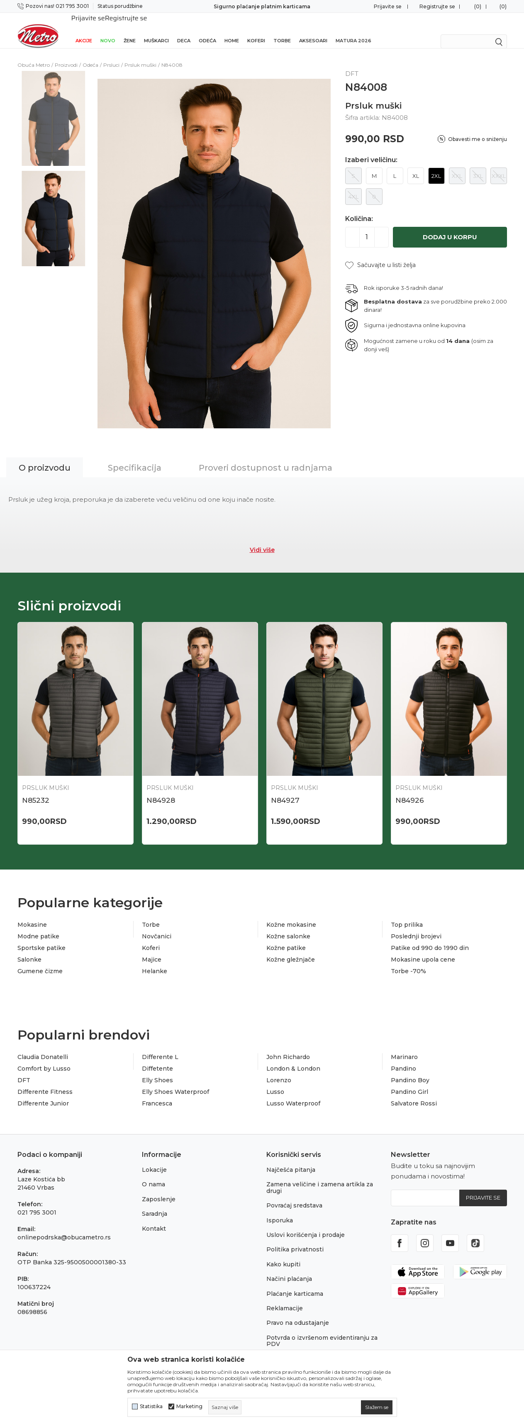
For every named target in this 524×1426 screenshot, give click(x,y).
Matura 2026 (353, 30)
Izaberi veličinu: (371, 149)
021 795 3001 (36, 1202)
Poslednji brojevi (416, 926)
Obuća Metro (33, 54)
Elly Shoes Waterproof (175, 1081)
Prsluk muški (140, 54)
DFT (23, 1070)
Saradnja (154, 1203)
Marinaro (404, 1046)
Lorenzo (278, 1070)
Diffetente (157, 1058)
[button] (380, 254)
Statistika (151, 1406)
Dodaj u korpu (450, 226)
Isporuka (279, 1209)
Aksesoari (313, 30)
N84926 (409, 789)
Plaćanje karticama (294, 1283)
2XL (436, 165)
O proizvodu (45, 457)
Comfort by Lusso (44, 1058)
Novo (107, 30)
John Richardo (288, 1046)
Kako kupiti (283, 1253)
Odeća (207, 30)
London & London (293, 1058)
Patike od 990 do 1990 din (430, 937)
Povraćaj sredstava (294, 1195)
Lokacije (154, 1159)
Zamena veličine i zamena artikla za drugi (319, 1177)
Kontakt (154, 1218)
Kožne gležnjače (290, 949)
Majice (151, 949)
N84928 (160, 789)
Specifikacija (134, 457)
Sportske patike (41, 937)
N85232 (35, 789)
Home (231, 30)
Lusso (275, 1081)
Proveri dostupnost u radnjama (265, 457)
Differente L (160, 1046)
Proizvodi (66, 54)
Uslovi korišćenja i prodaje (305, 1224)
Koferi (256, 30)
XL (415, 165)
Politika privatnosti (295, 1239)
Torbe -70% (408, 960)
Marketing (189, 1406)
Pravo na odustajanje (297, 1312)
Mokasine (32, 914)
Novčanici (156, 926)
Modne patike (38, 926)
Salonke (29, 949)
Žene (130, 30)
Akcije (84, 30)
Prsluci (111, 54)
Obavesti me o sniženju (477, 128)
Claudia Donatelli (42, 1046)
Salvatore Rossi (414, 1093)
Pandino (403, 1058)
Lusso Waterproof (293, 1093)
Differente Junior (43, 1093)
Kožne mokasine (291, 914)
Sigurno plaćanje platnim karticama (262, 6)
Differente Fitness (45, 1081)
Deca (183, 30)
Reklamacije (284, 1297)
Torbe (282, 30)
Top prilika (407, 914)
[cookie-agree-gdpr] (376, 1407)
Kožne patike (286, 937)
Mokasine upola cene (423, 949)
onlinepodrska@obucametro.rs (64, 1227)
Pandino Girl (409, 1081)
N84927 (285, 789)
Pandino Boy (410, 1070)
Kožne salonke (288, 926)
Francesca (157, 1093)
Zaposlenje (158, 1188)
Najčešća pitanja (290, 1159)
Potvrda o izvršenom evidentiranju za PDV (322, 1330)
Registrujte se (437, 6)
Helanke (154, 960)
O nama (153, 1174)
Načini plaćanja (289, 1268)
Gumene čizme (40, 960)
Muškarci (156, 30)
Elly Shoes (157, 1070)
